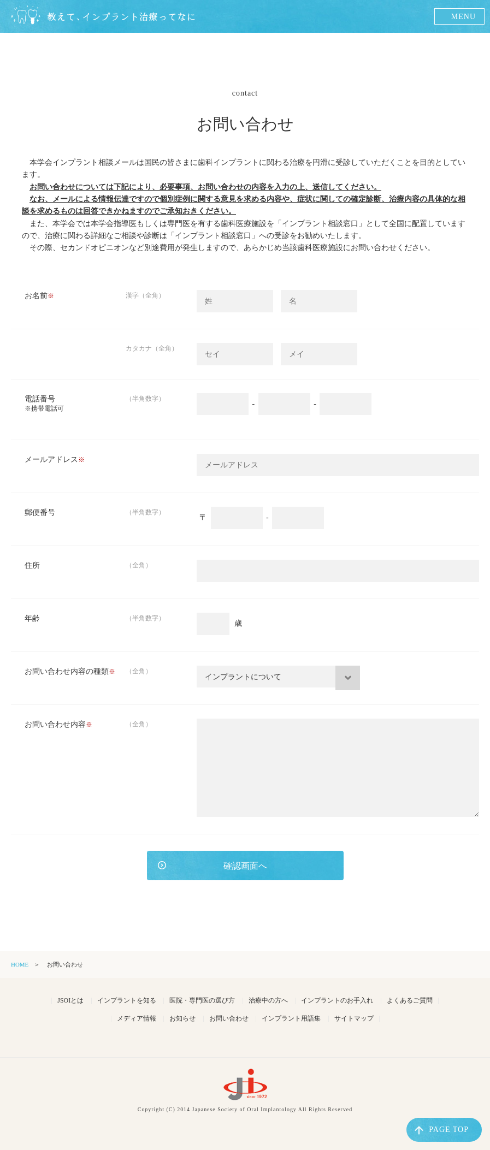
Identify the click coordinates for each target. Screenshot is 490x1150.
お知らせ (182, 1018)
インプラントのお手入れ (337, 1000)
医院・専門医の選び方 (202, 1000)
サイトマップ (354, 1018)
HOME (19, 964)
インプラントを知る (126, 1000)
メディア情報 (136, 1018)
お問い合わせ (229, 1018)
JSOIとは (70, 1000)
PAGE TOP (442, 1130)
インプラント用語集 (291, 1018)
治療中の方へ (268, 1000)
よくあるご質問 (410, 1000)
